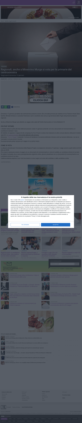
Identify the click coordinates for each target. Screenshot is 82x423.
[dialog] (41, 211)
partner (22, 199)
